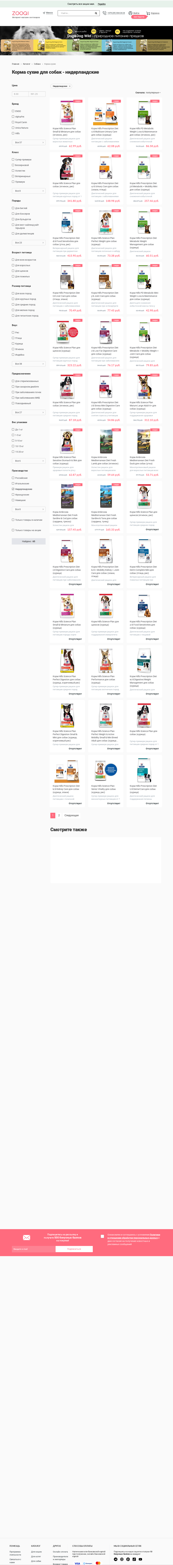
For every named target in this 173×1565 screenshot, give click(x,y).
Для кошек (36, 1552)
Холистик (20, 170)
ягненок (19, 348)
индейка (19, 354)
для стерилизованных (27, 380)
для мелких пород (24, 309)
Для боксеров (22, 213)
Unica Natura (21, 127)
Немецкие (20, 499)
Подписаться (74, 1248)
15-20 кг (19, 451)
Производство (20, 470)
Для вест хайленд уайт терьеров (27, 226)
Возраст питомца (22, 251)
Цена (14, 85)
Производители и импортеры (60, 1558)
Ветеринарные (22, 176)
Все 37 (29, 142)
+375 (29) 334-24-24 (116, 12)
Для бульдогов (23, 218)
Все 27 (29, 411)
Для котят (36, 1556)
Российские (21, 477)
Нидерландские (23, 488)
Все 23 (29, 242)
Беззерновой (22, 164)
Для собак (36, 1561)
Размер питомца (21, 285)
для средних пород (25, 304)
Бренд (15, 103)
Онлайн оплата (60, 1552)
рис (17, 332)
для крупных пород (25, 298)
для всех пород (23, 293)
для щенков (21, 270)
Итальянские (22, 483)
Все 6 (29, 460)
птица (18, 337)
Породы (16, 200)
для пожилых (22, 276)
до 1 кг (19, 429)
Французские (22, 494)
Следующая (71, 814)
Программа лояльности (15, 1553)
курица (19, 343)
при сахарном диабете (27, 386)
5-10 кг (18, 440)
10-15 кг (19, 445)
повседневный (23, 402)
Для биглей (21, 207)
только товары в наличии (28, 519)
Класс (15, 151)
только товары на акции (28, 529)
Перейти (101, 3)
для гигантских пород (26, 315)
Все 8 (29, 190)
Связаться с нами (15, 1561)
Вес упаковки (19, 421)
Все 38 (29, 363)
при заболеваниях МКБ (27, 397)
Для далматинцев (24, 233)
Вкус (14, 324)
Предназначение (21, 373)
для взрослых (22, 265)
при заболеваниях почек (28, 391)
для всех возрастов (25, 259)
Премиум (20, 181)
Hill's (17, 133)
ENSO (18, 110)
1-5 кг (18, 434)
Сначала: (140, 92)
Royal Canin (21, 122)
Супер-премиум (23, 159)
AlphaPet (19, 116)
